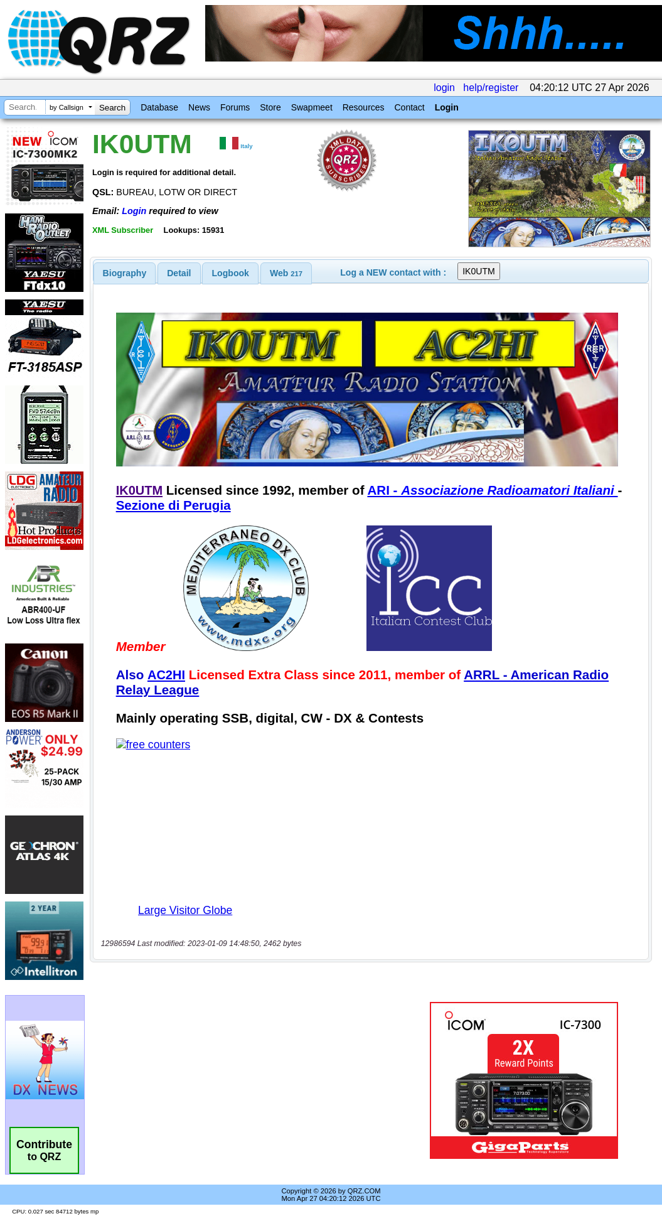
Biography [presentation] (125, 273)
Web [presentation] (286, 273)
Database (159, 107)
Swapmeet (312, 107)
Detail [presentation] (179, 273)
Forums (235, 107)
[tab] (124, 273)
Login (447, 107)
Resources (364, 107)
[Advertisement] (252, 1080)
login (444, 87)
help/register (490, 87)
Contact (409, 107)
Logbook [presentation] (230, 273)
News (199, 107)
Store (270, 107)
